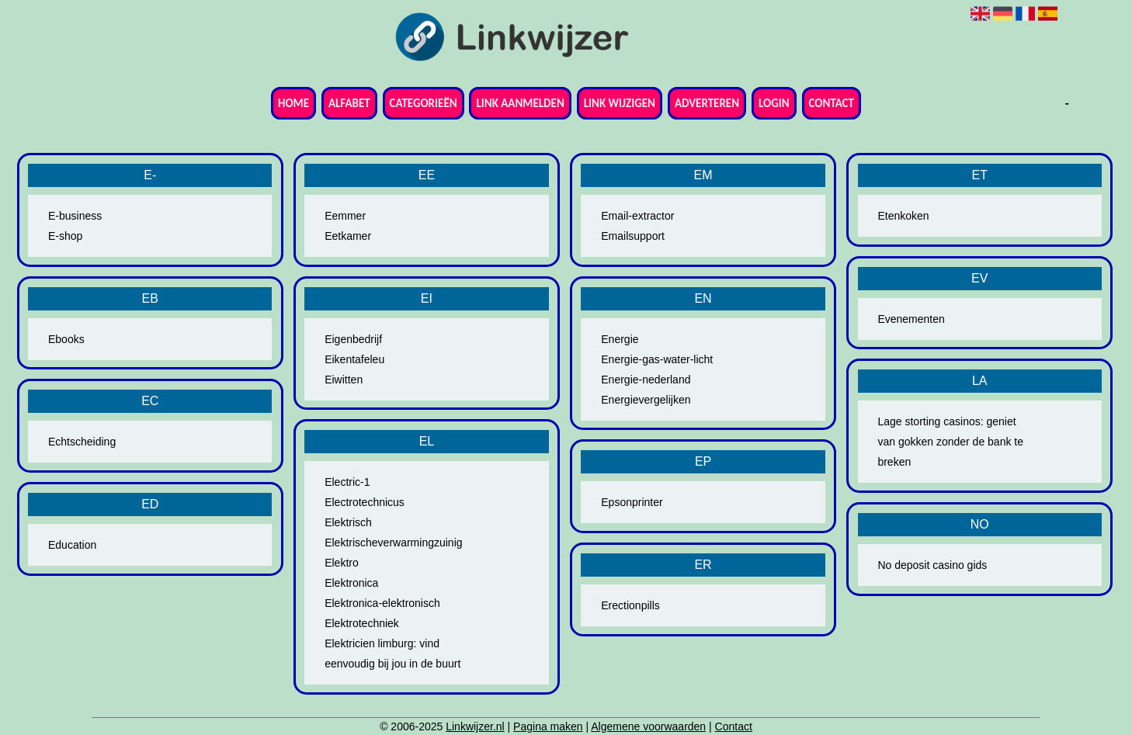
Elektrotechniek (362, 623)
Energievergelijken (645, 400)
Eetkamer (348, 236)
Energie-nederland (645, 379)
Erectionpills (630, 605)
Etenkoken (903, 216)
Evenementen (910, 319)
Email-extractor (637, 216)
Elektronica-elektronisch (382, 603)
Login (774, 103)
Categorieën (423, 103)
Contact (831, 103)
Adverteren (707, 103)
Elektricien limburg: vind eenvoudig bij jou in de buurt (392, 653)
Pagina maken (548, 726)
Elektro (342, 562)
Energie (619, 339)
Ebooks (66, 339)
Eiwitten (344, 379)
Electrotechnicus (365, 502)
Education (72, 545)
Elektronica (351, 583)
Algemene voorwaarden (648, 726)
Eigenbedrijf (353, 339)
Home (293, 103)
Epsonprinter (631, 502)
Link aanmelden (520, 103)
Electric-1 (347, 482)
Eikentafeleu (354, 359)
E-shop (65, 236)
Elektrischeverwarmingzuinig (393, 542)
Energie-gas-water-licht (657, 359)
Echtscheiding (82, 441)
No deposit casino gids (932, 565)
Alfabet (349, 103)
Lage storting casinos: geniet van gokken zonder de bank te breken (950, 441)
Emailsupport (633, 236)
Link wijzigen (619, 103)
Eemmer (345, 216)
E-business (75, 216)
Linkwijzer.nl (475, 726)
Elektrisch (348, 522)
